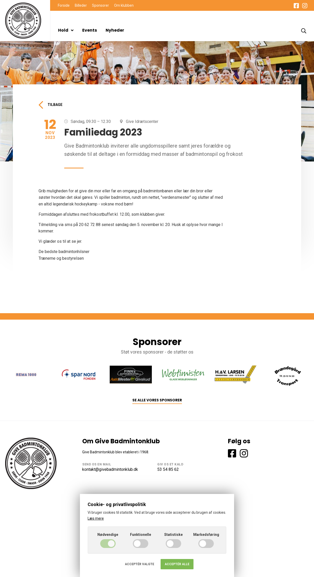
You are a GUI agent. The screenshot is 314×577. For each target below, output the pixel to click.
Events (89, 30)
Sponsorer (100, 5)
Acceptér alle (177, 564)
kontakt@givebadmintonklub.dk (110, 469)
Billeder (81, 5)
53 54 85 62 (168, 469)
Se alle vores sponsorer (157, 400)
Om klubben (124, 5)
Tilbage (50, 105)
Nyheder (115, 30)
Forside (64, 5)
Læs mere (96, 518)
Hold (65, 30)
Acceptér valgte (139, 564)
